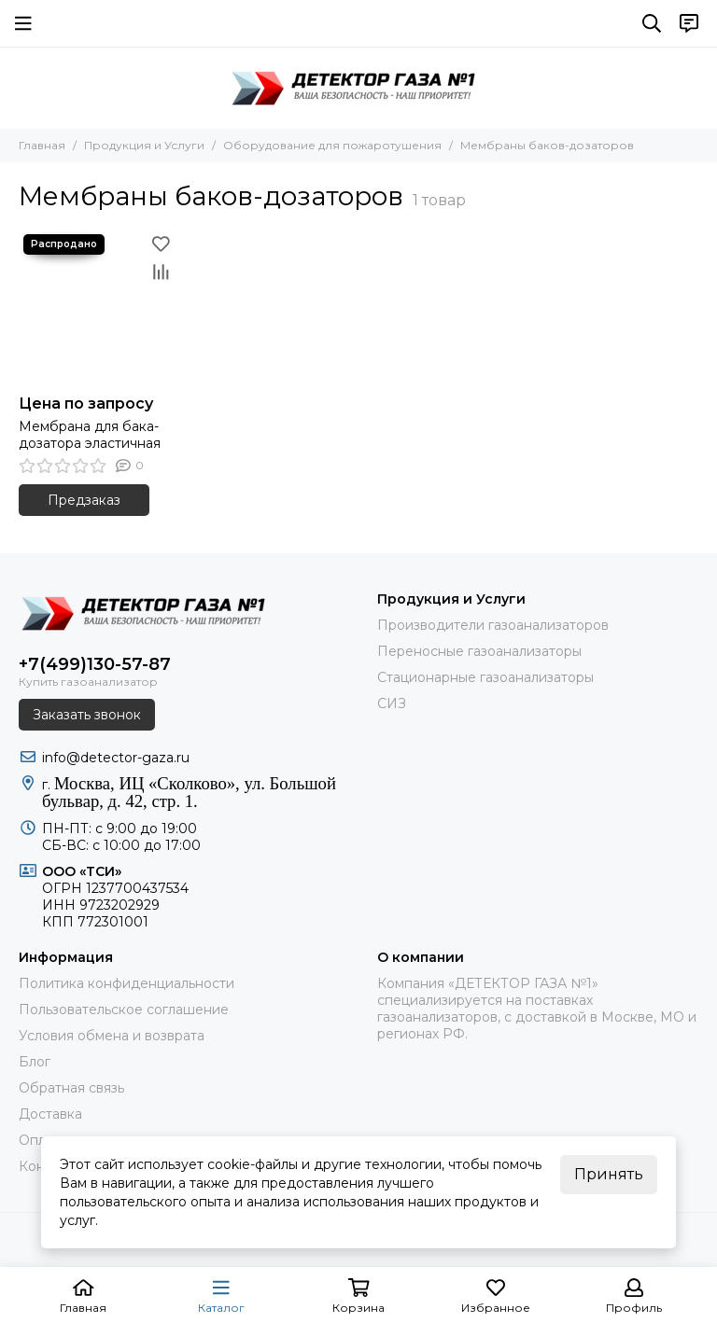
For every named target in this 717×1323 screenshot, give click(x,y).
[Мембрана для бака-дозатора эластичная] (97, 307)
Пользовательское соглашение (124, 1009)
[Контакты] (689, 23)
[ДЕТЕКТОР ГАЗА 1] (358, 87)
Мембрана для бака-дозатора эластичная (90, 435)
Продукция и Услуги (144, 145)
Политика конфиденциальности (126, 983)
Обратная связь (71, 1087)
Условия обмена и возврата (111, 1035)
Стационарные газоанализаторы (485, 677)
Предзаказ (84, 500)
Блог (34, 1061)
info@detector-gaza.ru (116, 757)
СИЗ (391, 703)
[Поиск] (651, 23)
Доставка (50, 1114)
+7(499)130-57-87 (95, 664)
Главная (42, 145)
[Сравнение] (161, 271)
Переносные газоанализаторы (479, 651)
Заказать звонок (87, 714)
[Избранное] (161, 244)
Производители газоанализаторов (493, 625)
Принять (608, 1174)
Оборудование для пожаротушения (332, 145)
